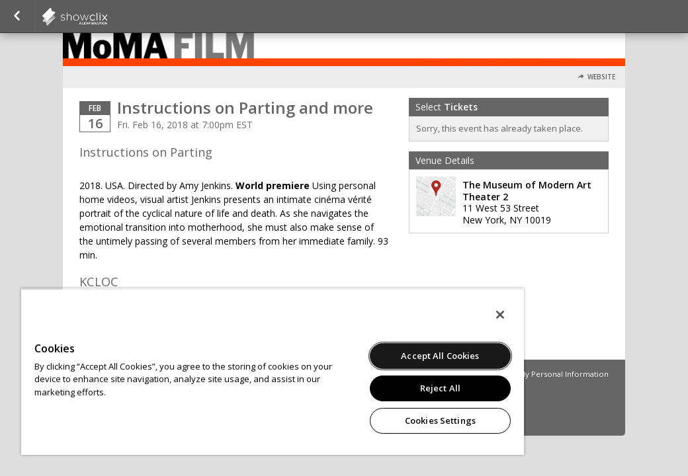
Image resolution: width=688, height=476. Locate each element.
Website (601, 77)
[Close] (396, 314)
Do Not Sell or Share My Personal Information (525, 374)
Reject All (352, 388)
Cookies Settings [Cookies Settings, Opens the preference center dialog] (352, 420)
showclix (107, 16)
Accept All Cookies (353, 356)
